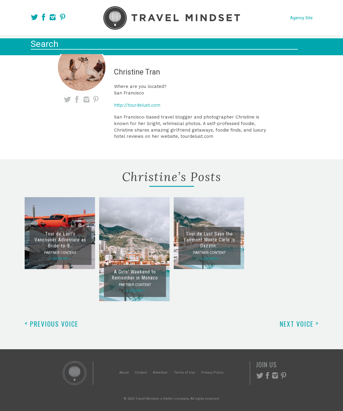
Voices (114, 45)
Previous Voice (51, 323)
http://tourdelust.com (137, 105)
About (124, 372)
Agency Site (301, 17)
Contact (141, 372)
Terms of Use (184, 372)
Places (143, 45)
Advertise (160, 372)
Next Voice (299, 323)
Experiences (211, 45)
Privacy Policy (212, 372)
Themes (173, 45)
